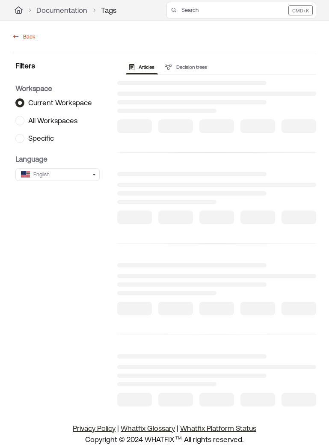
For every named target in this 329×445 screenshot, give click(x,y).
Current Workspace (60, 102)
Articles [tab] (142, 67)
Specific (41, 138)
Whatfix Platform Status (218, 428)
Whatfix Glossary (148, 428)
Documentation (61, 10)
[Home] (19, 10)
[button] (241, 10)
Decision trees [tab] (186, 67)
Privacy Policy (94, 428)
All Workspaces (52, 120)
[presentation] (144, 67)
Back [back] (24, 37)
